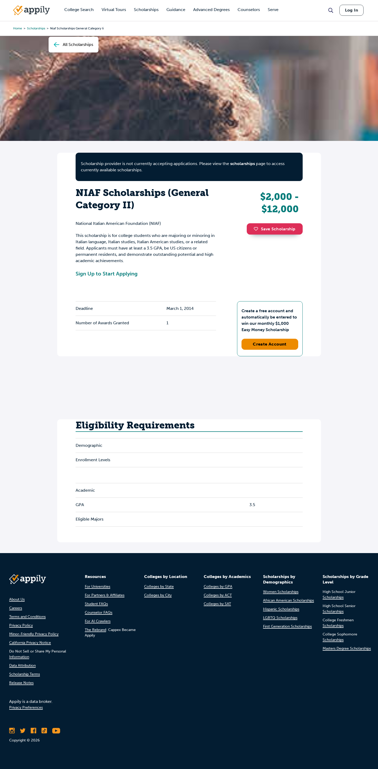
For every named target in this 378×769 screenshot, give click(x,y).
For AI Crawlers (98, 621)
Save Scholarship (274, 228)
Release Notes (21, 683)
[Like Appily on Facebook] (33, 731)
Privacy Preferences (26, 707)
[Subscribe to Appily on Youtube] (56, 731)
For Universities (97, 586)
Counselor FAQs (98, 612)
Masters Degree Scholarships (347, 648)
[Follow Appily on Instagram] (12, 731)
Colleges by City (158, 595)
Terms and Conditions (27, 616)
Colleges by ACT (218, 595)
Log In (351, 10)
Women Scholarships (280, 592)
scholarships (242, 163)
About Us (17, 599)
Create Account (270, 344)
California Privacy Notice (30, 642)
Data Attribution (22, 665)
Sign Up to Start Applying (107, 274)
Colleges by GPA (218, 586)
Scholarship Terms (24, 674)
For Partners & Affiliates (104, 595)
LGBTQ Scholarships (280, 618)
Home (17, 28)
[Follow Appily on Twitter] (22, 731)
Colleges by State (159, 586)
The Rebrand (95, 630)
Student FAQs (96, 604)
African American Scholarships (288, 600)
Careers (15, 608)
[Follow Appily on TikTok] (44, 731)
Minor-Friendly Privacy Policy (34, 634)
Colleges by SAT (217, 604)
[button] (257, 229)
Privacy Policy (21, 625)
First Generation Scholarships (287, 626)
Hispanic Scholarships (281, 609)
